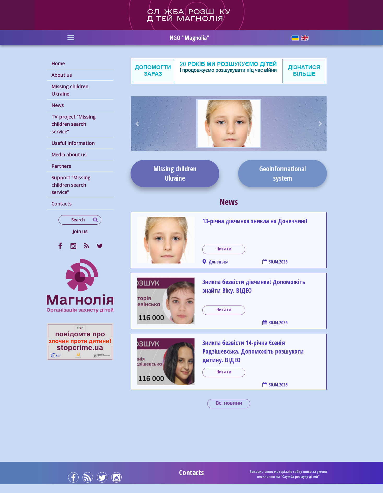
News (57, 105)
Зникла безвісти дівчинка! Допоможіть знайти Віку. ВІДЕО (253, 286)
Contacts (61, 204)
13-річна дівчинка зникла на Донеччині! (254, 220)
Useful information (73, 143)
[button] (137, 123)
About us (61, 75)
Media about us (68, 154)
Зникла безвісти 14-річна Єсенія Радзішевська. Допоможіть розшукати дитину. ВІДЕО (253, 351)
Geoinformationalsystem (282, 173)
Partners (61, 166)
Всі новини (229, 403)
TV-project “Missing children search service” (73, 124)
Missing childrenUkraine (175, 173)
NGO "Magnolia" (189, 37)
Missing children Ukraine (69, 90)
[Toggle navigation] (71, 38)
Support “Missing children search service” (70, 184)
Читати (223, 248)
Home (58, 63)
